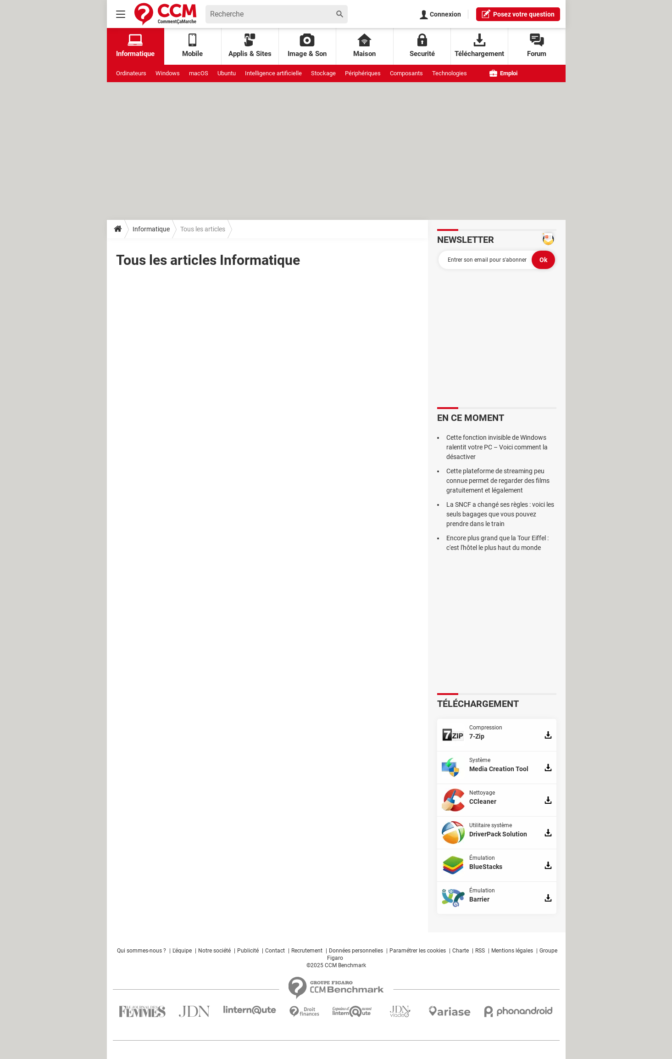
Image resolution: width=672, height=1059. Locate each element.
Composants (406, 73)
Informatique (151, 229)
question (518, 13)
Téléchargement (479, 46)
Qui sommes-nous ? (141, 950)
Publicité (248, 950)
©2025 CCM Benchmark (336, 965)
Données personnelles (356, 950)
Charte (460, 950)
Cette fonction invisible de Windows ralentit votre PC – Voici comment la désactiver (497, 447)
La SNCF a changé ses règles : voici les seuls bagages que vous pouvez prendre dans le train (500, 514)
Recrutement (306, 950)
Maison (364, 46)
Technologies (449, 73)
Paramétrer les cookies (417, 950)
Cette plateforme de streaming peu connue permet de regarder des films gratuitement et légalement (498, 480)
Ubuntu (226, 73)
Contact (275, 950)
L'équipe (182, 950)
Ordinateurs (131, 73)
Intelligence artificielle (273, 73)
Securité (422, 46)
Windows (168, 73)
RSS (480, 950)
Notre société (214, 950)
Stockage (323, 73)
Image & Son (307, 46)
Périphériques (363, 73)
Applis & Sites (250, 46)
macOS (198, 73)
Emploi (503, 73)
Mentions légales (512, 950)
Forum (536, 46)
